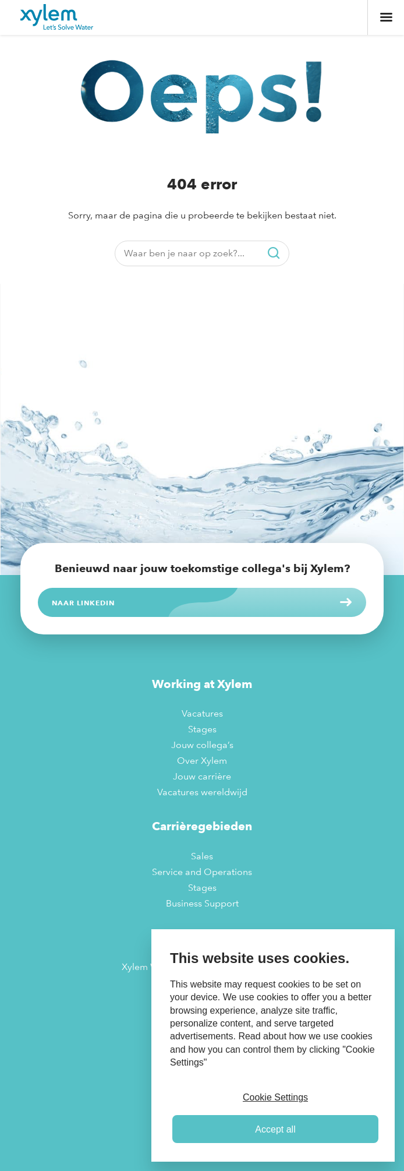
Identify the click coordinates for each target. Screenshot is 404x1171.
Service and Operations (202, 871)
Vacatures (202, 713)
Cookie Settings (275, 1097)
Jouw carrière (202, 776)
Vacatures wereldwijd (202, 792)
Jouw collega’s (202, 744)
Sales (202, 856)
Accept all (275, 1129)
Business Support (202, 903)
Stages (202, 729)
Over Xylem (202, 760)
